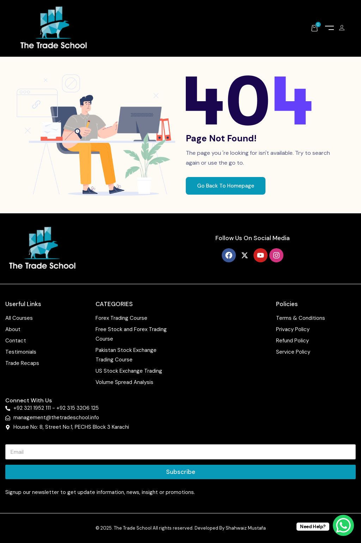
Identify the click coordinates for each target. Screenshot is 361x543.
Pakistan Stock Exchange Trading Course (126, 355)
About (12, 329)
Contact (15, 340)
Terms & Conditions (300, 318)
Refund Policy (292, 340)
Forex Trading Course (121, 318)
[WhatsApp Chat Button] (343, 525)
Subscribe (180, 472)
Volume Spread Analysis (124, 382)
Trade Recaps (22, 363)
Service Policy (293, 351)
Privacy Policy (293, 329)
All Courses (19, 318)
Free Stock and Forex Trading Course (131, 334)
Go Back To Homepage (225, 185)
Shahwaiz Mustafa (246, 528)
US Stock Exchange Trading (129, 370)
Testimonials (20, 351)
